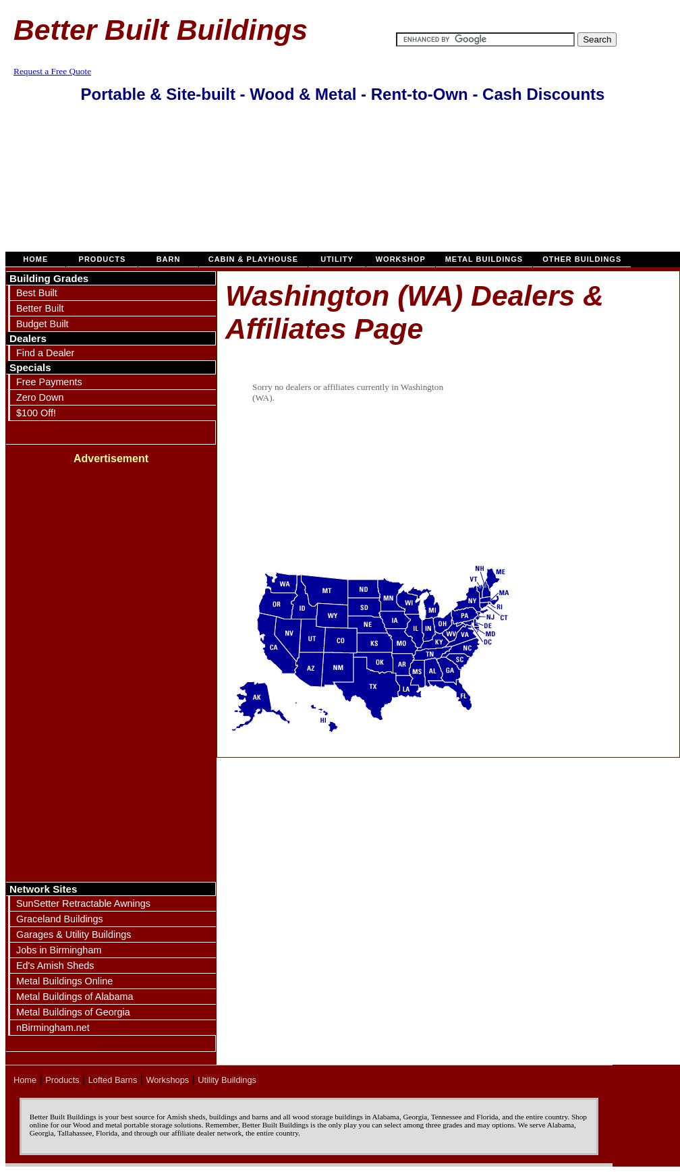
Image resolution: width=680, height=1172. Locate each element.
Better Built (39, 308)
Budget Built (42, 323)
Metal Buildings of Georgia (73, 1012)
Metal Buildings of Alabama (75, 996)
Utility (337, 259)
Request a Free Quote (52, 71)
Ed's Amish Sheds (55, 965)
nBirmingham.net (53, 1027)
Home (35, 259)
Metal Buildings (484, 259)
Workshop (400, 259)
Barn (168, 259)
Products (102, 259)
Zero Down (39, 397)
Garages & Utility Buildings (73, 934)
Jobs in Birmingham (58, 950)
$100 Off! (36, 413)
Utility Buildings (227, 1080)
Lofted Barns (113, 1080)
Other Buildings (582, 259)
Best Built (36, 292)
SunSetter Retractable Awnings (83, 903)
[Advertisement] (343, 184)
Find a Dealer (45, 352)
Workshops (167, 1080)
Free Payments (49, 381)
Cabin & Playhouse (253, 259)
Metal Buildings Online (64, 981)
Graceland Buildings (59, 919)
